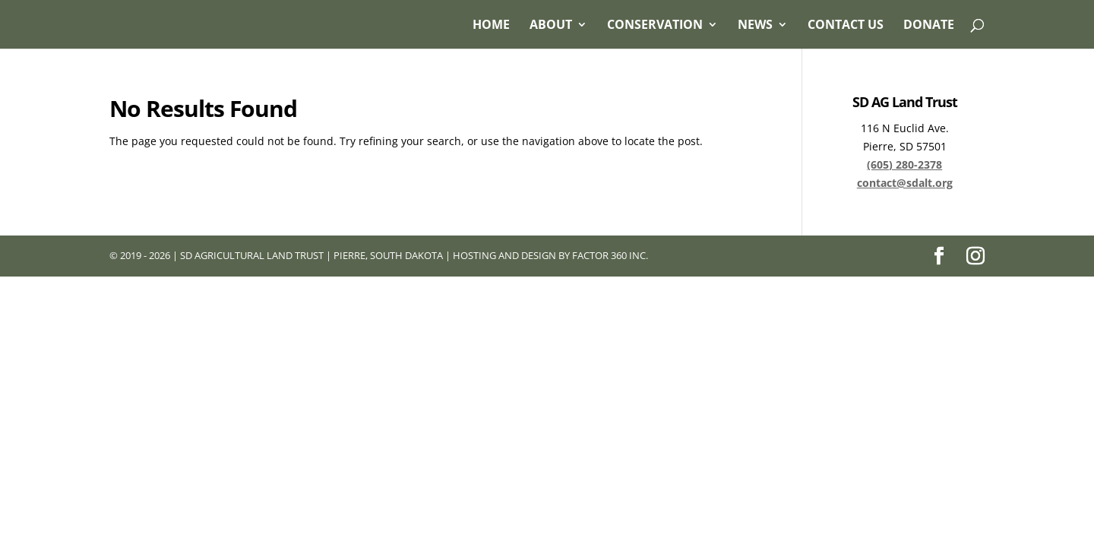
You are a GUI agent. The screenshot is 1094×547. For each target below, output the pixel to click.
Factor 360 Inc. (610, 255)
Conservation (655, 26)
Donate (928, 26)
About (551, 26)
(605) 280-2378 (904, 164)
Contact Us (846, 26)
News (755, 26)
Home (491, 26)
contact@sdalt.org (905, 182)
